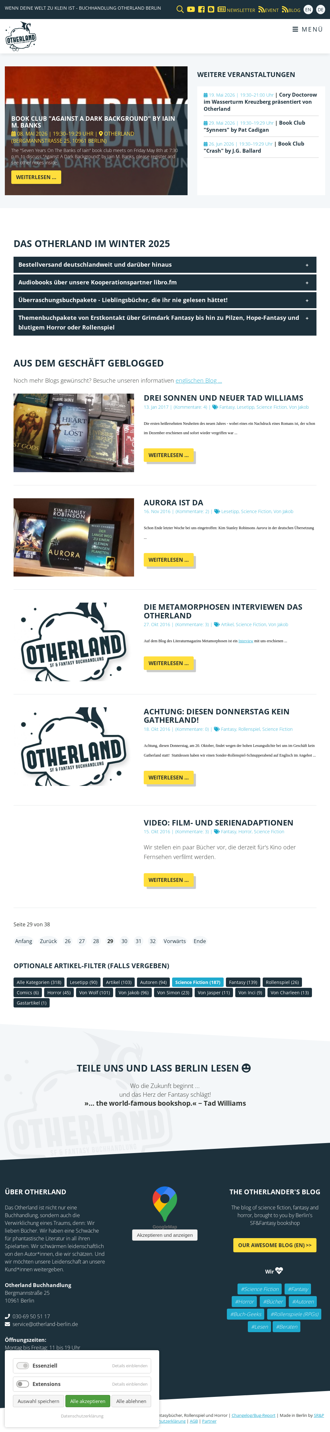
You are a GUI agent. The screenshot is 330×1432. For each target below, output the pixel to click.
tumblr (191, 1120)
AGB (194, 1421)
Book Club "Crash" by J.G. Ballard (254, 147)
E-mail (152, 1120)
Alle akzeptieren (87, 1401)
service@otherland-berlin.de (45, 1324)
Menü (308, 29)
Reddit (165, 1120)
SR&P (319, 1415)
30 (124, 941)
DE (321, 9)
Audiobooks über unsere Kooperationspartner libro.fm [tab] (97, 282)
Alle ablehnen (131, 1401)
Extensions (47, 1384)
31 (138, 941)
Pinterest (204, 1120)
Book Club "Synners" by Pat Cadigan (254, 126)
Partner (209, 1421)
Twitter (139, 1120)
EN (308, 9)
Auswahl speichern (38, 1401)
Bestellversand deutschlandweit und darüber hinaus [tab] (95, 264)
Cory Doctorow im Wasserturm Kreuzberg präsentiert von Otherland (260, 101)
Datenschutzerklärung (164, 1421)
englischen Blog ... (199, 380)
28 (96, 941)
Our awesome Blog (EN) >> (275, 1245)
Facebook (126, 1120)
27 (82, 941)
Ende (200, 941)
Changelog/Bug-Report (254, 1415)
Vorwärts (175, 941)
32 (153, 941)
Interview (245, 641)
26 (68, 941)
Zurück (48, 941)
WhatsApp (178, 1120)
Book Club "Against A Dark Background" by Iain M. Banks (93, 121)
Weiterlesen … (38, 178)
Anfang (23, 941)
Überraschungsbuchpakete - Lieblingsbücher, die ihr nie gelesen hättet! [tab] (123, 300)
